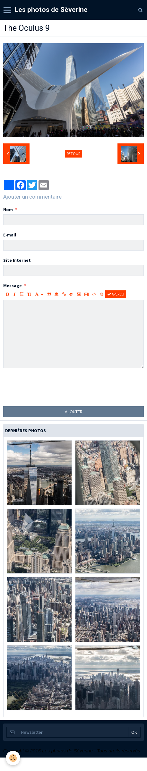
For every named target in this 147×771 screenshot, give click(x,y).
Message (12, 285)
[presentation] (52, 387)
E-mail (9, 235)
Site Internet (17, 260)
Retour (73, 153)
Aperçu (115, 294)
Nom (8, 209)
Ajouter (73, 412)
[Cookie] (13, 758)
